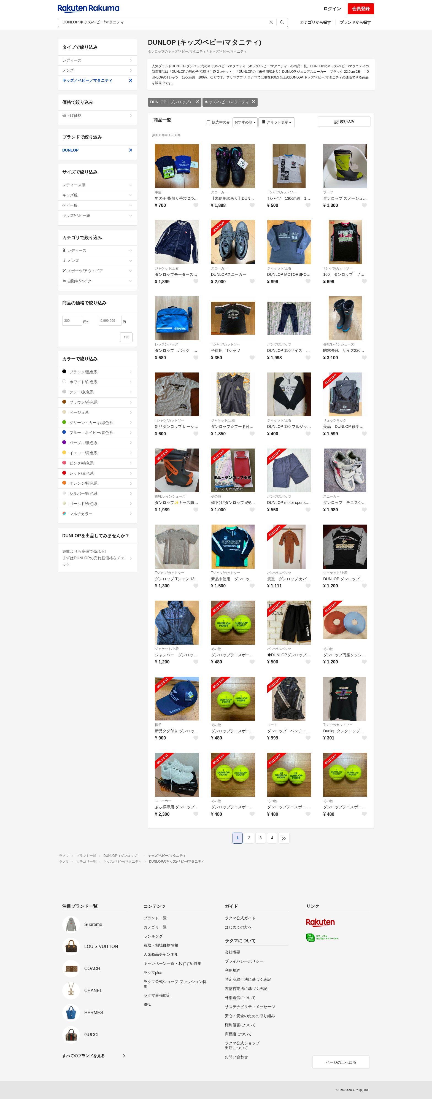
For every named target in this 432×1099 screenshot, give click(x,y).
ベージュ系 (97, 412)
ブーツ (328, 192)
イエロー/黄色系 (97, 452)
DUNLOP (97, 150)
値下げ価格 (97, 115)
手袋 (158, 192)
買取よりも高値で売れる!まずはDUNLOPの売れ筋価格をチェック (97, 558)
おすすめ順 (245, 122)
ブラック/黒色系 (97, 371)
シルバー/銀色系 (97, 493)
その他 (216, 496)
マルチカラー (97, 513)
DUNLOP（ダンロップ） (174, 102)
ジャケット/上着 (167, 268)
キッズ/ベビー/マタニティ (230, 102)
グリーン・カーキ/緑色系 (97, 422)
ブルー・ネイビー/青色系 (97, 432)
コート (272, 725)
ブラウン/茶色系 (97, 402)
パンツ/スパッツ (279, 344)
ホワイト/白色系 (97, 381)
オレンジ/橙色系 (97, 483)
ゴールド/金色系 (97, 503)
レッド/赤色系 (97, 473)
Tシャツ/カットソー (282, 192)
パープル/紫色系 (97, 442)
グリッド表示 (276, 122)
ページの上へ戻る (341, 1062)
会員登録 (361, 8)
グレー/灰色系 (97, 392)
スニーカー (219, 192)
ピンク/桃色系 (97, 463)
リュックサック (334, 420)
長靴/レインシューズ (338, 344)
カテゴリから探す (315, 22)
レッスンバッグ (166, 344)
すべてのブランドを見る (83, 1056)
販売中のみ (218, 122)
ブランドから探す (355, 22)
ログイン (332, 8)
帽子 (158, 725)
